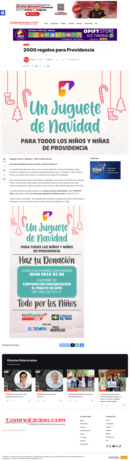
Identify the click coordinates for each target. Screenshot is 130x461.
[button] (2, 12)
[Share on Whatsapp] (41, 66)
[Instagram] (117, 448)
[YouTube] (113, 448)
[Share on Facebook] (33, 66)
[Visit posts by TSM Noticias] (26, 60)
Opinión (8, 393)
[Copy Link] (46, 66)
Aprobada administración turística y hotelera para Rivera (78, 399)
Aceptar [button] (124, 457)
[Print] (50, 66)
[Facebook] (107, 448)
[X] (110, 448)
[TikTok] (120, 448)
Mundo (26, 44)
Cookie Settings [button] (113, 457)
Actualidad (72, 393)
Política (103, 393)
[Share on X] (37, 66)
